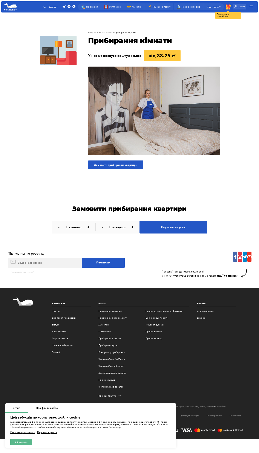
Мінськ (232, 415)
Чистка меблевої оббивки (111, 367)
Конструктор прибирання (111, 361)
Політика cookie (231, 428)
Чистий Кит (94, 32)
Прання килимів (106, 388)
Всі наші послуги (111, 32)
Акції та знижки (60, 347)
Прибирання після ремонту (112, 326)
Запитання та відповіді (64, 326)
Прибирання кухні (108, 354)
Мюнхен (187, 415)
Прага (207, 415)
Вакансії (56, 361)
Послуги (103, 312)
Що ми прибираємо (62, 354)
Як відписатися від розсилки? (26, 280)
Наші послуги (59, 340)
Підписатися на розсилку (26, 259)
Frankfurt (197, 415)
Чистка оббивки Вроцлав (111, 374)
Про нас (56, 319)
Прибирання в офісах (109, 347)
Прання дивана (154, 340)
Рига (225, 415)
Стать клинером (205, 319)
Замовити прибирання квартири (123, 166)
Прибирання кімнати (133, 32)
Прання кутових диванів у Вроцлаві (164, 319)
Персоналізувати (47, 430)
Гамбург (178, 415)
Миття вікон (104, 340)
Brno (213, 415)
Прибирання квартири (110, 319)
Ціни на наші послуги (157, 326)
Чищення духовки (155, 333)
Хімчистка (103, 333)
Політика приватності (22, 430)
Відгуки (56, 333)
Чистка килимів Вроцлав (110, 395)
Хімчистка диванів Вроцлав (112, 381)
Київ (219, 415)
